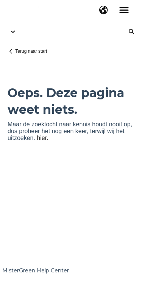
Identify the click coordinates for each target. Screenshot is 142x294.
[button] (104, 10)
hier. (42, 138)
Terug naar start (31, 51)
